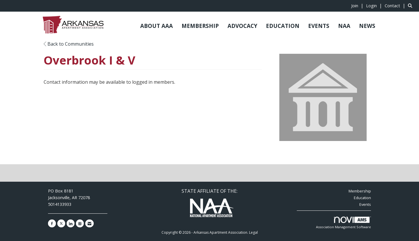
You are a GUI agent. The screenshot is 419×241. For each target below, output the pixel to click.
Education (362, 197)
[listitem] (358, 5)
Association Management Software (343, 223)
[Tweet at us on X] (61, 223)
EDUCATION (282, 25)
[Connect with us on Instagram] (80, 223)
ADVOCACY (242, 25)
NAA (344, 25)
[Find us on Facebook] (52, 223)
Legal (253, 232)
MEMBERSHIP (200, 25)
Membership (360, 191)
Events (365, 204)
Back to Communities (69, 44)
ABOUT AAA (156, 25)
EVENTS (318, 25)
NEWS (367, 25)
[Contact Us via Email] (89, 223)
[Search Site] (411, 5)
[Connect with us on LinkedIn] (70, 223)
